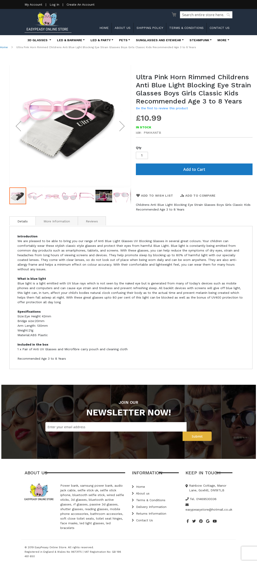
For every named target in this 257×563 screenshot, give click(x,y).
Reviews (92, 221)
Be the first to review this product (162, 108)
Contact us (220, 28)
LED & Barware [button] (69, 40)
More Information (57, 221)
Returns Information (149, 513)
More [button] (222, 40)
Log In (54, 4)
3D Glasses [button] (37, 40)
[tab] (22, 220)
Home (104, 28)
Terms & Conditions (186, 28)
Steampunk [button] (199, 40)
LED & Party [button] (101, 40)
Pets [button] (123, 40)
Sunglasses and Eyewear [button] (158, 40)
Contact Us (142, 520)
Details (22, 221)
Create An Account (81, 4)
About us (123, 28)
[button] (18, 126)
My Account (33, 4)
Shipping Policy (150, 28)
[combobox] (206, 14)
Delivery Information (149, 507)
